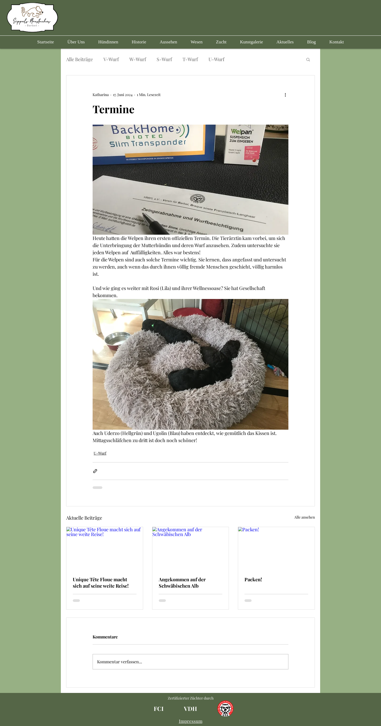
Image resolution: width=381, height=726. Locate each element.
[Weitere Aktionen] (285, 94)
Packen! (253, 579)
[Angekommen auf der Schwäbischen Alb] (190, 548)
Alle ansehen (304, 517)
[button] (108, 42)
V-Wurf (111, 59)
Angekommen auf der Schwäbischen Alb (182, 582)
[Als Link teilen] (95, 471)
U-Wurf (216, 59)
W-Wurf (137, 59)
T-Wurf (190, 59)
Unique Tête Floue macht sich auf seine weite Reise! (101, 582)
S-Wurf (164, 59)
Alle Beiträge (79, 59)
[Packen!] (276, 548)
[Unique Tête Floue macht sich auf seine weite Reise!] (104, 548)
